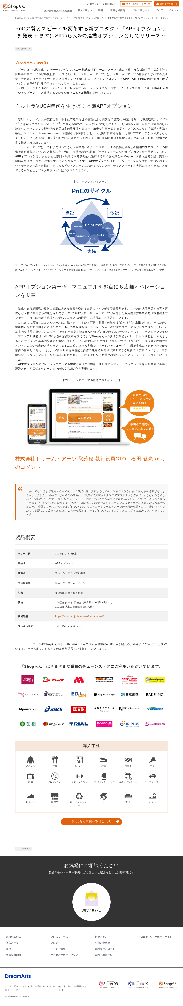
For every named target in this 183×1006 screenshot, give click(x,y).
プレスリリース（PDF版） (32, 62)
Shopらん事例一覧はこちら (91, 821)
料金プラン (93, 4)
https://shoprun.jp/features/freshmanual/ (79, 616)
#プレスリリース (23, 49)
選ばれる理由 (13, 938)
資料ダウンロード (169, 4)
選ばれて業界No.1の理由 (61, 10)
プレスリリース (142, 10)
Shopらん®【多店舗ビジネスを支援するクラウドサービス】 (43, 18)
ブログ (160, 10)
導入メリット (87, 10)
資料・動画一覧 (103, 956)
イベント (174, 10)
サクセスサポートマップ (138, 4)
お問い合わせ (110, 4)
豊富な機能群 (120, 10)
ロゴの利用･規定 (78, 988)
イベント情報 (58, 950)
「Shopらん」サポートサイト (155, 938)
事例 (103, 10)
